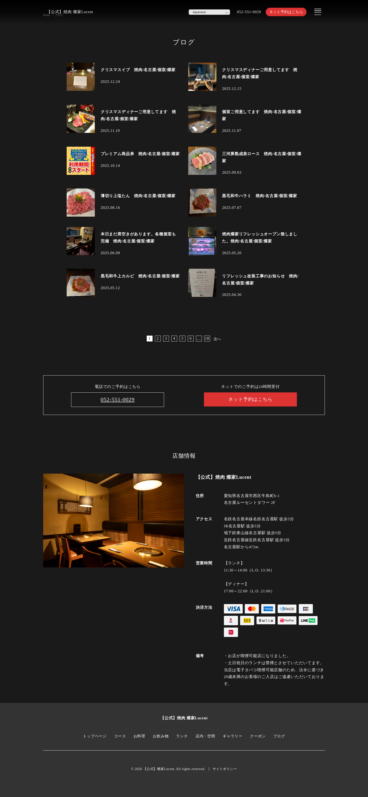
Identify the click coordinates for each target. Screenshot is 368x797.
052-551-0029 (247, 12)
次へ (217, 339)
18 (207, 338)
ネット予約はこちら (285, 12)
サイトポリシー (225, 769)
